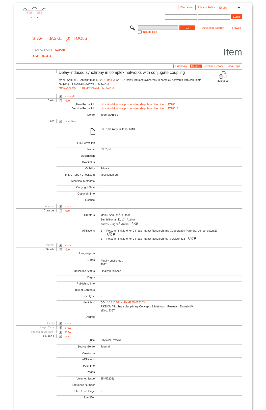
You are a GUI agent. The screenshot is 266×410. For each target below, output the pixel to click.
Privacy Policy (206, 7)
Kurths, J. (109, 79)
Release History (213, 66)
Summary (181, 66)
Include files (149, 31)
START (38, 39)
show (68, 206)
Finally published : (112, 260)
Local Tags (233, 66)
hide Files (70, 121)
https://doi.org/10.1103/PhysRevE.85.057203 (86, 87)
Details (195, 66)
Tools (80, 39)
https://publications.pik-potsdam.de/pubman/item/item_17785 (137, 104)
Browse (236, 27)
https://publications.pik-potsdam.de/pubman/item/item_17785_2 (139, 108)
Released (222, 80)
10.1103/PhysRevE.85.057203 (126, 302)
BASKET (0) (59, 39)
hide (67, 100)
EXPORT (61, 49)
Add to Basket (41, 56)
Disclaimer (186, 7)
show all (70, 96)
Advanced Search (213, 27)
